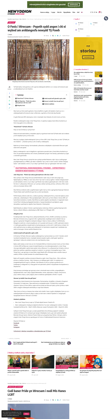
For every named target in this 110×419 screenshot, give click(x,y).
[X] (93, 12)
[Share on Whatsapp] (55, 35)
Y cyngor (75, 76)
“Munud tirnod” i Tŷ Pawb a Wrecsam (25, 98)
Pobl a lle (11, 22)
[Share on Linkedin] (58, 35)
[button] (26, 414)
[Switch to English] (81, 12)
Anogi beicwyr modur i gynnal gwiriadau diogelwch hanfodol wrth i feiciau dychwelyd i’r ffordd (83, 97)
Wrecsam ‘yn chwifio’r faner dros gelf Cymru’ (54, 101)
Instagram (16, 327)
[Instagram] (95, 12)
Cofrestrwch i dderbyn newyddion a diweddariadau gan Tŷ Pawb (32, 331)
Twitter (16, 325)
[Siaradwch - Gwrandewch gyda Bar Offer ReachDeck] (106, 18)
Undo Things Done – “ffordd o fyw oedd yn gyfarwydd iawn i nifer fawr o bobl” (26, 101)
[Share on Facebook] (51, 35)
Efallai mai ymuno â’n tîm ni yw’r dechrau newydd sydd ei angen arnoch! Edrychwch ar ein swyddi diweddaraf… (83, 81)
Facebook (16, 323)
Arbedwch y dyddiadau (49, 104)
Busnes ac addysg (77, 84)
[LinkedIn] (96, 12)
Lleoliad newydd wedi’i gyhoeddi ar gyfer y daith (55, 98)
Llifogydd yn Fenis (21, 105)
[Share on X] (53, 35)
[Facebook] (91, 12)
